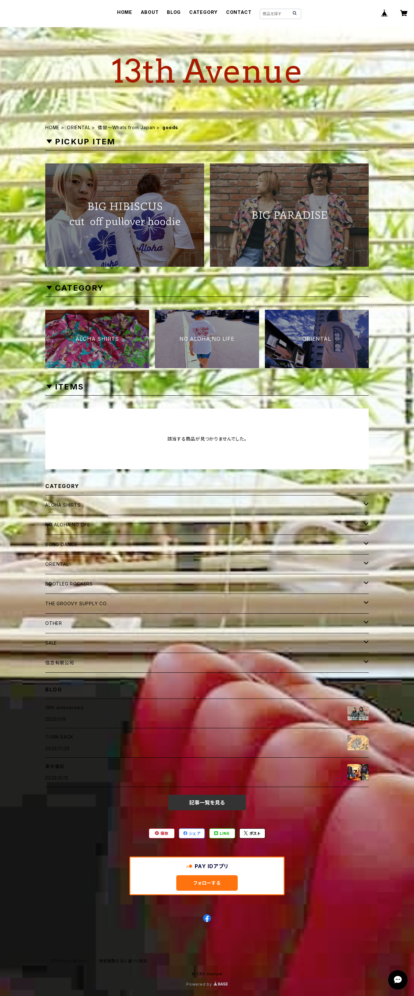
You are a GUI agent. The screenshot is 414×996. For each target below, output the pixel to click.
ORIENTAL (78, 127)
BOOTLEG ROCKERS (69, 583)
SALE (51, 643)
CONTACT (239, 12)
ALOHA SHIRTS (63, 505)
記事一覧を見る (207, 802)
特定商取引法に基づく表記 (123, 961)
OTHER (53, 623)
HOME (124, 12)
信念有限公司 (59, 662)
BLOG (174, 12)
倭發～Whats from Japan (126, 127)
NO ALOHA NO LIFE (67, 524)
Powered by (207, 984)
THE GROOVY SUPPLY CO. (76, 603)
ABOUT (150, 12)
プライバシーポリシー (69, 961)
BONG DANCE (61, 544)
